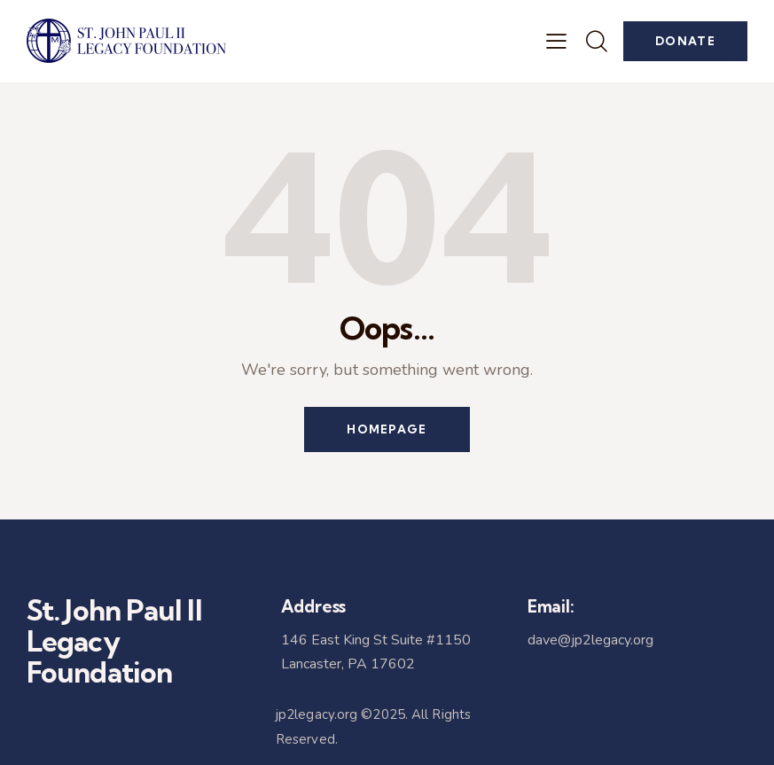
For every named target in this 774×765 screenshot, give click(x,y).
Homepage (386, 429)
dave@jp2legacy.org (590, 640)
